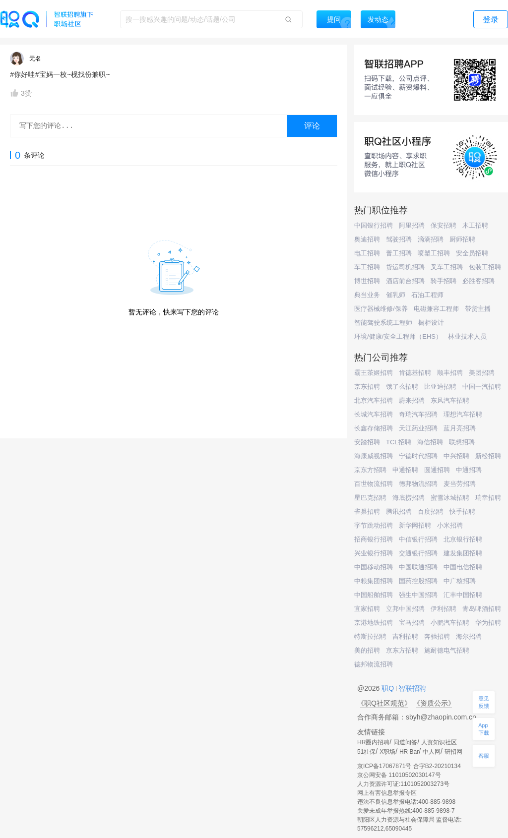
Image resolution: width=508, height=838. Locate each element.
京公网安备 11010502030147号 (399, 775)
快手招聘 (462, 511)
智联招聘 (411, 688)
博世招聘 (367, 281)
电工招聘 (367, 253)
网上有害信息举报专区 (387, 792)
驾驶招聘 (399, 239)
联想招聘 (462, 442)
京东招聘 (367, 386)
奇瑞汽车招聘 (418, 414)
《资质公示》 (434, 703)
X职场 (387, 751)
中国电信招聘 (463, 567)
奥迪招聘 (367, 239)
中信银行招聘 (418, 539)
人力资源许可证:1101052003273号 (403, 783)
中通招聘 (469, 470)
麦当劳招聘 (460, 483)
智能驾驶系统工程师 (383, 322)
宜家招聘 (367, 608)
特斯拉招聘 (370, 636)
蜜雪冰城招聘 (450, 497)
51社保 (366, 751)
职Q (388, 688)
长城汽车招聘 (373, 414)
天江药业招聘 (418, 428)
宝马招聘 (412, 622)
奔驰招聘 (437, 636)
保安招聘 (443, 225)
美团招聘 (482, 372)
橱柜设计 (431, 322)
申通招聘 (405, 470)
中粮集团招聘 (373, 581)
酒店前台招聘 (405, 281)
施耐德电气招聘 (446, 650)
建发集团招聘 (463, 553)
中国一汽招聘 (481, 386)
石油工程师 (427, 295)
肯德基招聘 (415, 372)
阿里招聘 (412, 225)
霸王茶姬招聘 (373, 372)
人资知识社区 (439, 742)
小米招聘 (450, 525)
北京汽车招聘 (373, 400)
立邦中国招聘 (405, 608)
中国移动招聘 (373, 567)
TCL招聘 (398, 442)
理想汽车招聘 (463, 414)
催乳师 (395, 295)
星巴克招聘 (370, 497)
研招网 (453, 751)
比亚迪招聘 (440, 386)
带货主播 (478, 308)
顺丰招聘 (450, 372)
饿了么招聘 (402, 386)
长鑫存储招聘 (373, 428)
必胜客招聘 (478, 281)
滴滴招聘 (431, 239)
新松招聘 (488, 456)
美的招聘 (367, 650)
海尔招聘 (469, 636)
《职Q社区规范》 (384, 703)
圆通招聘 (437, 470)
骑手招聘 (443, 281)
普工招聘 (399, 253)
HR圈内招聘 (373, 742)
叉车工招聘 (447, 267)
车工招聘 (367, 267)
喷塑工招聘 (434, 253)
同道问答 (405, 742)
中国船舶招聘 (373, 595)
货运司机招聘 (405, 267)
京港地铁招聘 (373, 622)
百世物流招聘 (373, 483)
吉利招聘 (405, 636)
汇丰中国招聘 (463, 595)
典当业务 (367, 295)
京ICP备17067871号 (384, 766)
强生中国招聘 (418, 595)
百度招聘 (431, 511)
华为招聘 (488, 622)
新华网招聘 (415, 525)
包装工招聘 (485, 267)
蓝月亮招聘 (460, 428)
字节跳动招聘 (373, 525)
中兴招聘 (456, 456)
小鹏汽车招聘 (450, 622)
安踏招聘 (367, 442)
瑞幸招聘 (488, 497)
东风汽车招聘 (450, 400)
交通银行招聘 (418, 553)
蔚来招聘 (412, 400)
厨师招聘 (462, 239)
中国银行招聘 (373, 225)
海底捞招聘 (408, 497)
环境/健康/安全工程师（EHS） (398, 336)
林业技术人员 (467, 336)
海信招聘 (430, 442)
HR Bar (409, 751)
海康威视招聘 (373, 456)
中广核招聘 (460, 581)
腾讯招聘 (399, 511)
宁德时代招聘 (418, 456)
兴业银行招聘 (373, 553)
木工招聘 (475, 225)
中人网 (432, 751)
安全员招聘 (472, 253)
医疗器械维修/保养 (381, 308)
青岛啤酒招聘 (481, 608)
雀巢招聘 (367, 511)
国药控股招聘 (418, 581)
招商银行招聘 (373, 539)
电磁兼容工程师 (436, 308)
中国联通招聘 (418, 567)
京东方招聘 (370, 470)
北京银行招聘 (463, 539)
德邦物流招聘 (418, 483)
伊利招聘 (443, 608)
